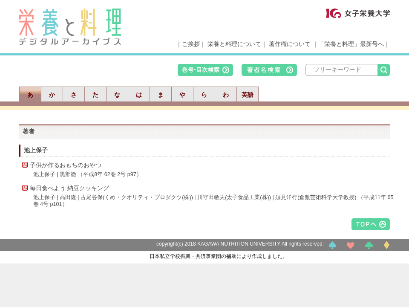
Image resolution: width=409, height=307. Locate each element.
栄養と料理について (234, 44)
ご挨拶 (191, 44)
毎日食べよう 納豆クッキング (69, 188)
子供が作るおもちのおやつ (65, 165)
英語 (247, 94)
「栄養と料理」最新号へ (351, 44)
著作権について (290, 44)
